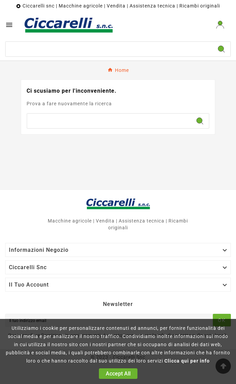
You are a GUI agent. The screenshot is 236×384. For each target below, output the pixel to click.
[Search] (221, 49)
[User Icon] (220, 25)
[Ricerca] (109, 49)
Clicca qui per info (187, 361)
